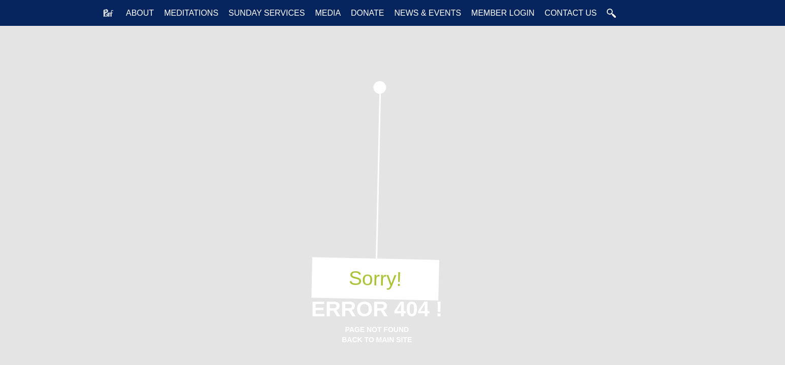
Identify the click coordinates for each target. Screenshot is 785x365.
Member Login (502, 13)
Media (328, 13)
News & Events (428, 13)
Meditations (191, 13)
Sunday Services (266, 13)
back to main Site (377, 340)
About (140, 13)
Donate (367, 13)
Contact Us (571, 13)
